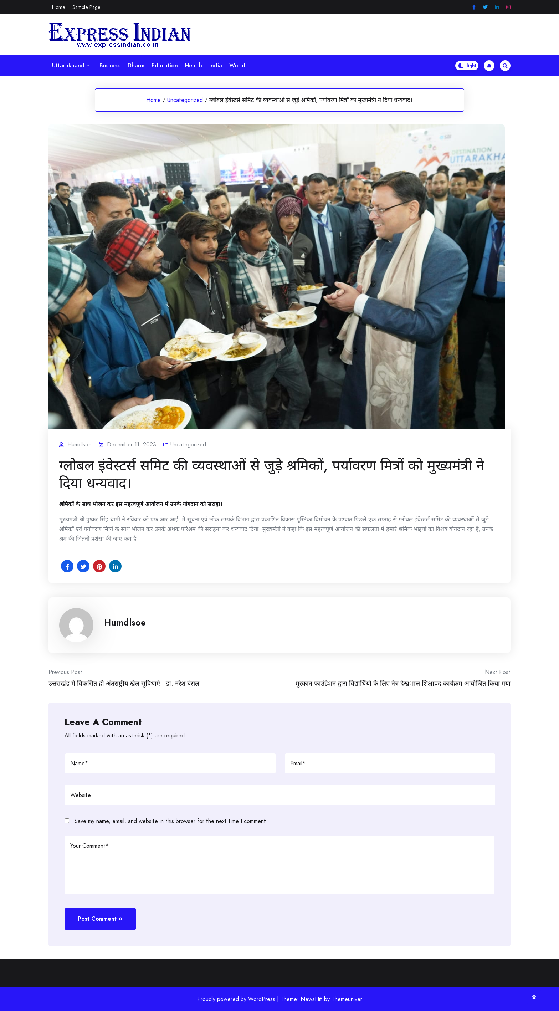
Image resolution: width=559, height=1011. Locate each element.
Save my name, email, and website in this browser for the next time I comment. (171, 821)
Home (58, 7)
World (237, 65)
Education (165, 65)
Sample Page (86, 7)
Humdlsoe (125, 622)
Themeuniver (347, 999)
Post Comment (100, 919)
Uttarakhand (68, 65)
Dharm (136, 65)
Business (109, 65)
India (215, 65)
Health (193, 65)
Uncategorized (185, 100)
